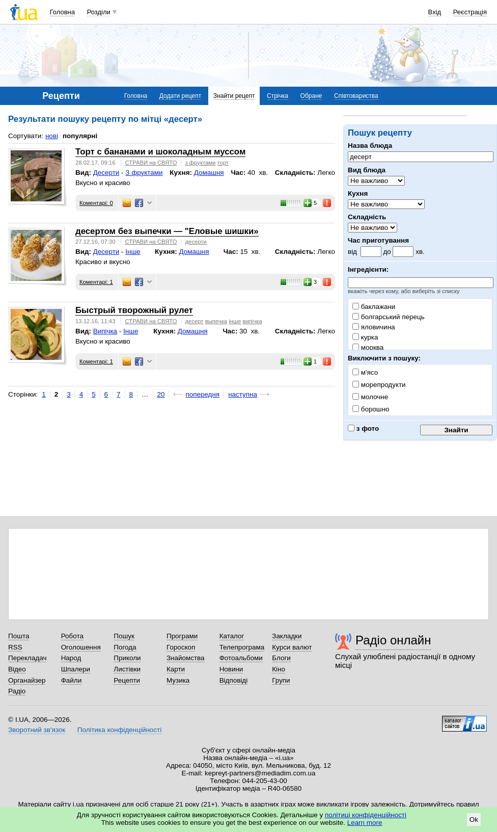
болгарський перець (388, 317)
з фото (363, 428)
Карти (176, 669)
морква (367, 347)
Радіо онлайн (393, 640)
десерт (194, 321)
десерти (196, 242)
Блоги (281, 658)
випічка (252, 321)
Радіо (16, 691)
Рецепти (127, 680)
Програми (182, 636)
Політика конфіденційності (119, 730)
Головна (62, 12)
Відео (17, 669)
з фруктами (200, 163)
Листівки (127, 669)
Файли (71, 680)
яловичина (373, 327)
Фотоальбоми (241, 658)
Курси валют (292, 647)
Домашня (209, 172)
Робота (72, 636)
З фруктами (143, 172)
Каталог (231, 636)
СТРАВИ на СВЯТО (151, 163)
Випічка (105, 331)
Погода (125, 647)
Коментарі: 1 (96, 282)
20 (161, 394)
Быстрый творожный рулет (134, 310)
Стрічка (277, 95)
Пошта (18, 636)
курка (365, 337)
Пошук (124, 636)
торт (223, 163)
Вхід (434, 12)
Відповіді (233, 680)
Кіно (278, 669)
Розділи (99, 12)
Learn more (364, 822)
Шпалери (75, 669)
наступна (242, 394)
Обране (311, 95)
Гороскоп (181, 647)
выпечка (216, 321)
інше (235, 321)
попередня (202, 394)
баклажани (373, 306)
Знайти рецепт (234, 95)
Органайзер (26, 680)
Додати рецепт (180, 95)
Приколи (127, 658)
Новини (231, 669)
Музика (178, 680)
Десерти (106, 172)
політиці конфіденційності (365, 815)
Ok (474, 819)
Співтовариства (356, 95)
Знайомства (186, 658)
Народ (71, 658)
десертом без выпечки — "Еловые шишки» (167, 231)
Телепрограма (242, 647)
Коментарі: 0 (96, 203)
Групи (281, 680)
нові (51, 136)
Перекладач (27, 658)
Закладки (286, 636)
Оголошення (81, 647)
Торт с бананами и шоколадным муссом (160, 152)
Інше (132, 251)
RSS (15, 647)
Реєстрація (470, 12)
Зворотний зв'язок (36, 730)
